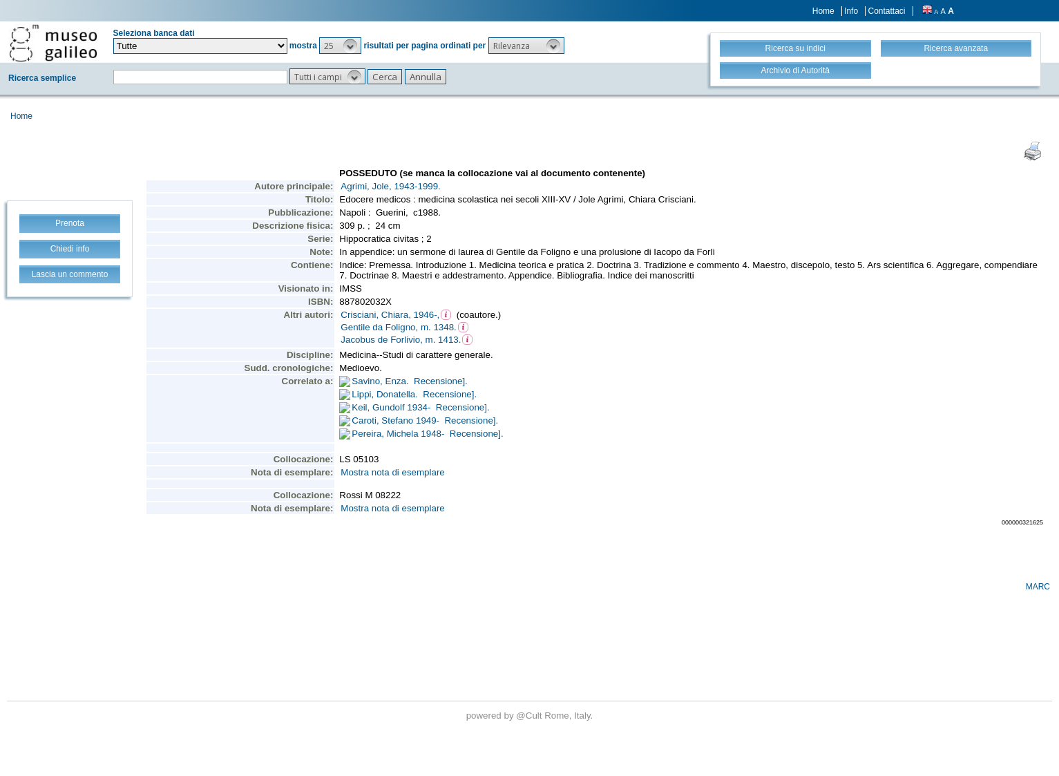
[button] (340, 45)
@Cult (530, 715)
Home (823, 11)
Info (851, 11)
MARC (1038, 587)
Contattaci (886, 11)
